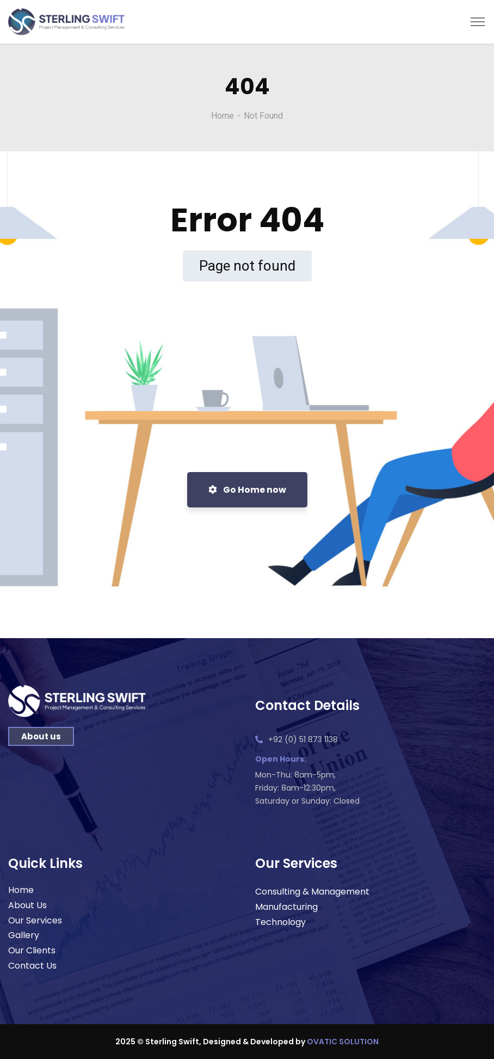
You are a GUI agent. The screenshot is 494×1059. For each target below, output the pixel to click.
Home (222, 116)
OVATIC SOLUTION (343, 1041)
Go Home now (247, 489)
